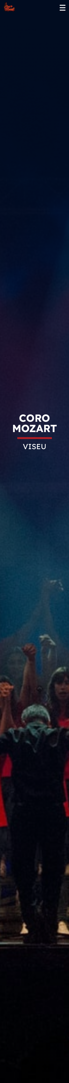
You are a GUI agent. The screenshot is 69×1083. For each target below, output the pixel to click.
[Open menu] (62, 8)
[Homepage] (9, 7)
